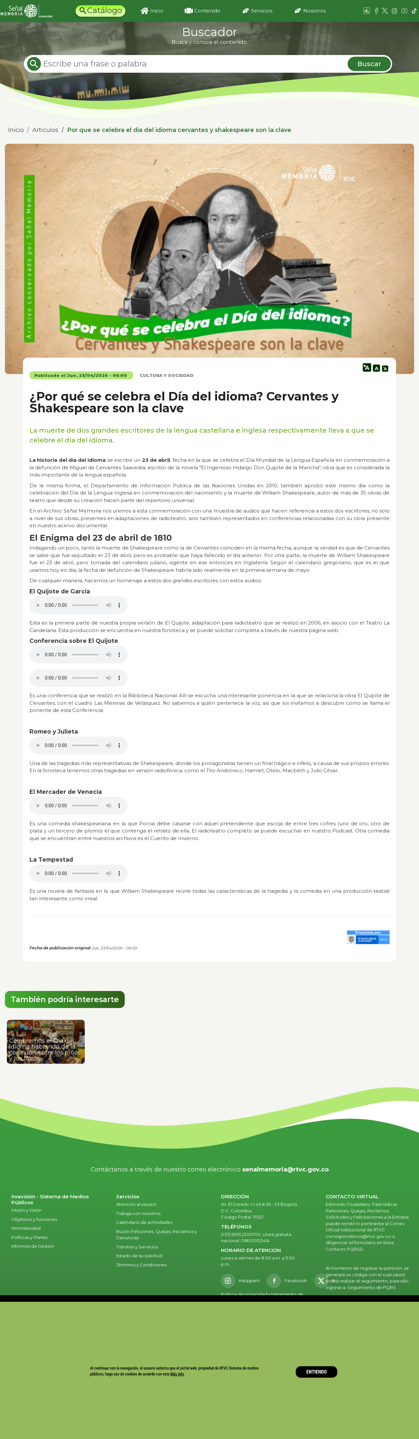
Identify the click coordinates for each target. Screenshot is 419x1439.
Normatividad (26, 1228)
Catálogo (104, 10)
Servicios (261, 11)
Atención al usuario (136, 1204)
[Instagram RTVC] (240, 1281)
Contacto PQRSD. (345, 1249)
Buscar (369, 64)
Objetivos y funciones (34, 1219)
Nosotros (314, 11)
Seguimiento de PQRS (371, 1287)
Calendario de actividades (144, 1222)
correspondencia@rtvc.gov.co (358, 1236)
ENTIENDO (316, 1372)
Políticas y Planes (29, 1237)
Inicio (156, 11)
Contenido (207, 11)
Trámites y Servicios (137, 1246)
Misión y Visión (26, 1210)
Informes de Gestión (32, 1246)
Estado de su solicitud (139, 1255)
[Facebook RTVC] (287, 1281)
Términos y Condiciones (141, 1264)
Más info (177, 1374)
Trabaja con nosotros (138, 1213)
